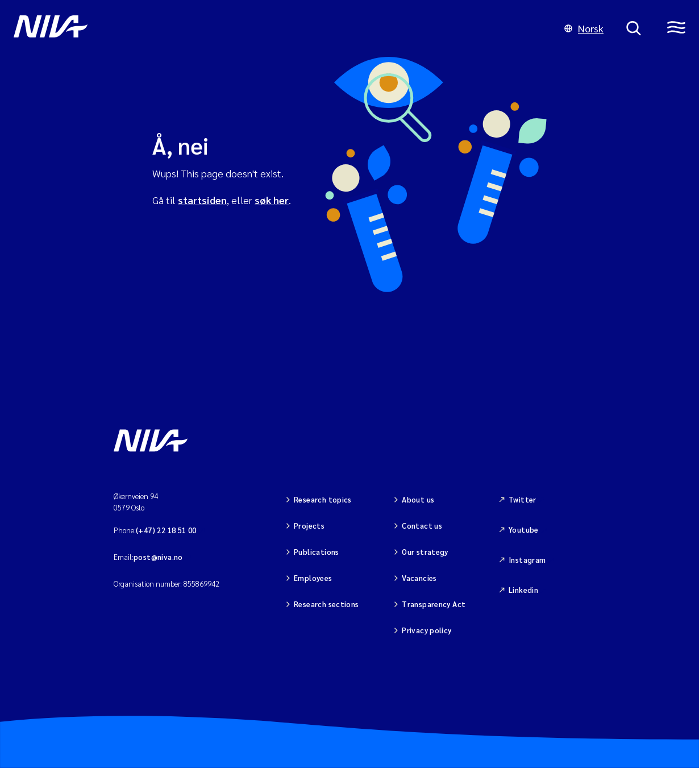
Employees (313, 578)
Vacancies (419, 578)
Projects (309, 525)
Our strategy (425, 552)
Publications (316, 552)
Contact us (422, 525)
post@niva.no (158, 557)
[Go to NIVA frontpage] (278, 28)
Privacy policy (426, 630)
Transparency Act (433, 604)
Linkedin (523, 590)
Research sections (326, 604)
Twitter (522, 499)
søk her (272, 199)
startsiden (202, 199)
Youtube (524, 529)
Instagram (527, 559)
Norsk (584, 28)
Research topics (323, 499)
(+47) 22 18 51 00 (166, 530)
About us (418, 499)
